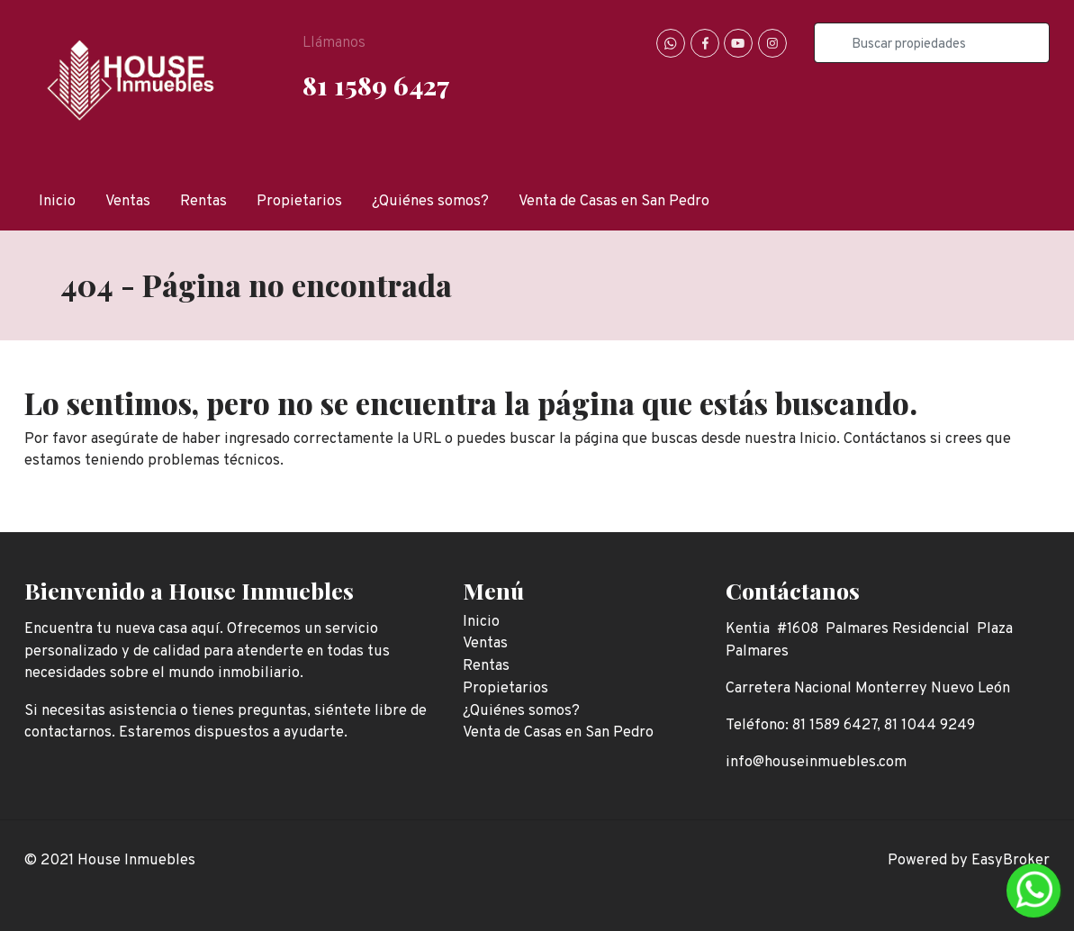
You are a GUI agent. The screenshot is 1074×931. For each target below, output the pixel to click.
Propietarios (299, 201)
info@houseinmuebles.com (816, 762)
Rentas (203, 201)
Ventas (127, 201)
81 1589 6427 (375, 85)
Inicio (57, 201)
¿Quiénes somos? (430, 201)
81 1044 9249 (929, 725)
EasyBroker (1010, 860)
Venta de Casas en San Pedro (614, 201)
